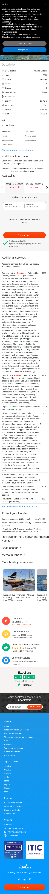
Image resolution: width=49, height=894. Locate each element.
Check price (24, 235)
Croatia (7, 770)
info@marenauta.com (15, 832)
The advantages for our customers (19, 737)
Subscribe (35, 706)
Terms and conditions (13, 748)
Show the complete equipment (17, 150)
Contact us (9, 824)
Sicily (6, 777)
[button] (46, 4)
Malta (6, 781)
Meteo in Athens (13, 555)
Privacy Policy (10, 755)
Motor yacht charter (12, 806)
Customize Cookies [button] (24, 43)
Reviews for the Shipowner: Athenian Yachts (25, 538)
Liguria (7, 784)
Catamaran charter (12, 810)
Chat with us (11, 835)
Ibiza (6, 792)
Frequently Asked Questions (16, 730)
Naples (7, 788)
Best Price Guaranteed (21, 624)
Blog (6, 741)
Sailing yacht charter (13, 803)
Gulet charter (10, 813)
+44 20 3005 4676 (13, 828)
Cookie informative (12, 752)
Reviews (8, 744)
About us (8, 726)
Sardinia (7, 766)
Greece (7, 773)
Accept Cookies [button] (24, 50)
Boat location (11, 547)
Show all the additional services (19, 506)
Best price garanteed (13, 733)
